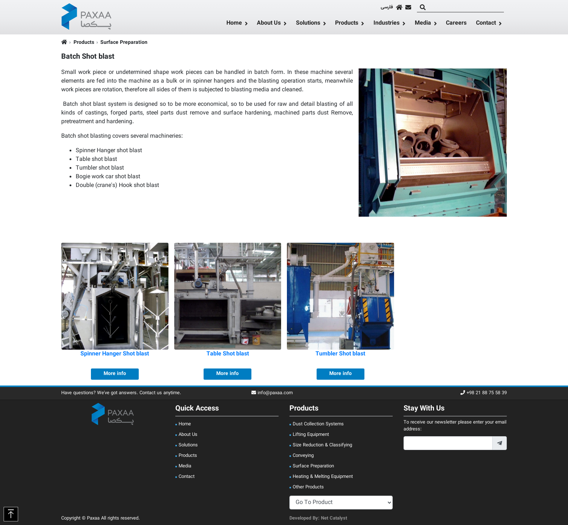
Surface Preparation (123, 42)
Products (346, 23)
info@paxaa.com (272, 393)
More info (115, 374)
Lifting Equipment (311, 434)
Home (234, 23)
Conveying (303, 455)
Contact (486, 23)
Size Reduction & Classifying (322, 445)
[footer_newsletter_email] (448, 443)
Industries (386, 23)
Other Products (308, 487)
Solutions (308, 23)
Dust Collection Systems (318, 424)
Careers (456, 23)
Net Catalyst (334, 518)
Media (423, 23)
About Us (269, 23)
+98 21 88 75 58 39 (483, 393)
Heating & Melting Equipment (323, 476)
